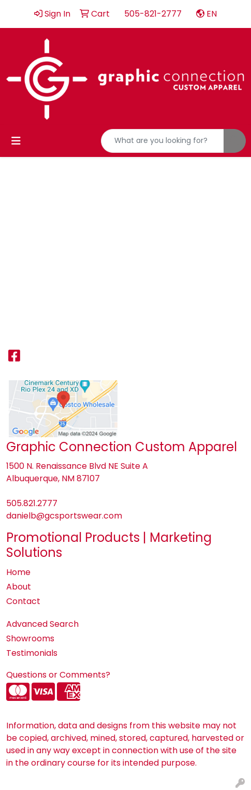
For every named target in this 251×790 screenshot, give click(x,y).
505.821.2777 (31, 503)
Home (18, 572)
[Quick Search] (162, 141)
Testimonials (31, 653)
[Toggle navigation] (16, 141)
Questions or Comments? (58, 675)
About (18, 587)
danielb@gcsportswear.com (64, 516)
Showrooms (30, 638)
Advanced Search (42, 624)
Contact (23, 601)
